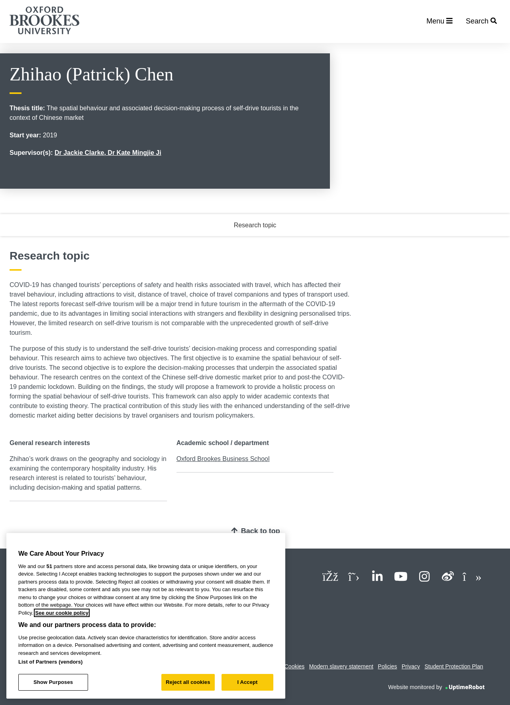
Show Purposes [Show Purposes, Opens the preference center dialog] (53, 682)
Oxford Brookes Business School (223, 458)
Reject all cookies (188, 682)
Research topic (255, 225)
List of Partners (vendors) (50, 662)
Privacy (411, 666)
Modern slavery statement (341, 666)
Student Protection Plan (453, 666)
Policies (387, 666)
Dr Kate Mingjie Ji (134, 152)
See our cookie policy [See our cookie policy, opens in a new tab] (61, 613)
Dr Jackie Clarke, (81, 152)
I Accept (247, 682)
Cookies (294, 666)
